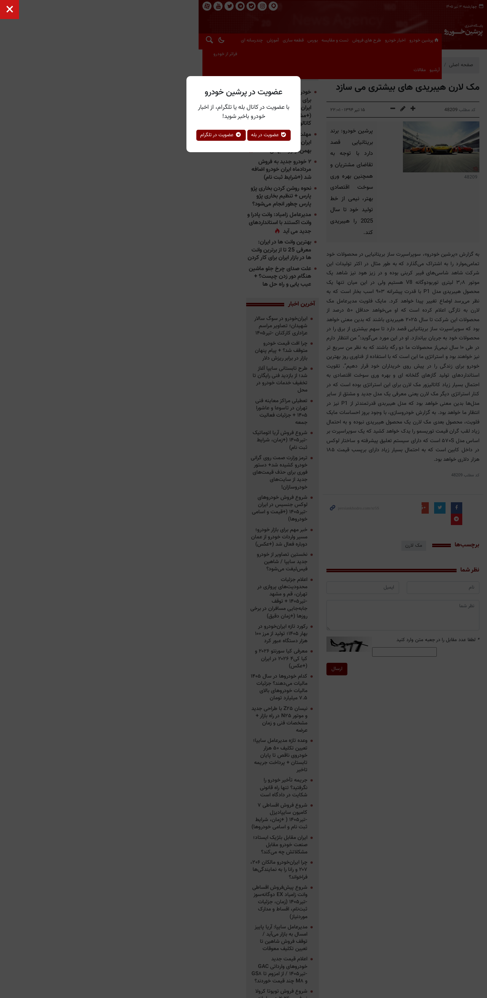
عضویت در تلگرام (221, 135)
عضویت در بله (269, 135)
